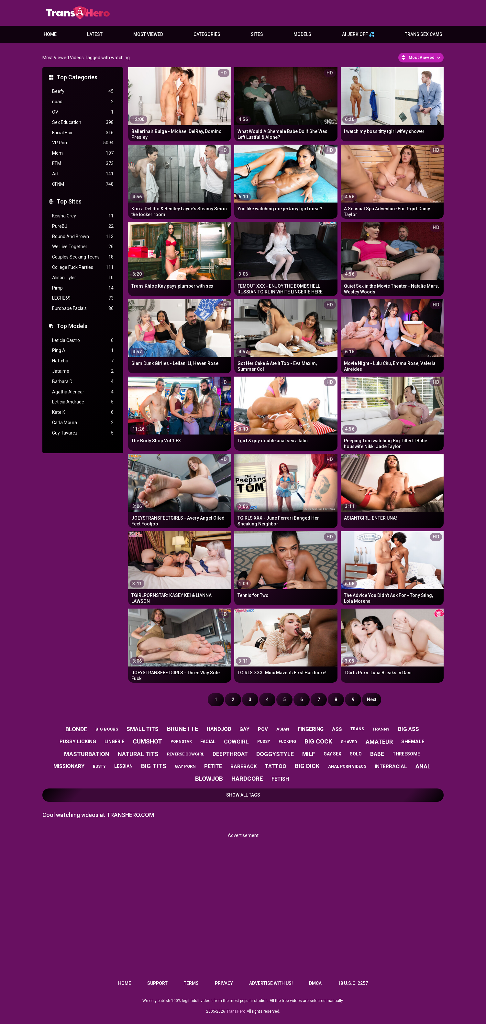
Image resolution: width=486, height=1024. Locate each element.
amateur (379, 741)
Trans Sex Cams (423, 34)
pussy (263, 741)
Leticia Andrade (83, 402)
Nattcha (83, 361)
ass (337, 729)
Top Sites (69, 201)
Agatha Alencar (83, 392)
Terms (191, 983)
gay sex (332, 753)
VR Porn (83, 143)
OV (83, 112)
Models (302, 34)
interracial (391, 766)
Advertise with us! (271, 983)
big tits (153, 766)
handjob (219, 729)
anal (423, 766)
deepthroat (230, 754)
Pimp (83, 288)
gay (244, 729)
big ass (408, 729)
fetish (280, 779)
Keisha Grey (83, 216)
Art (83, 174)
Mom (83, 153)
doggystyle (275, 754)
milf (308, 754)
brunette (182, 728)
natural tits (138, 754)
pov (263, 729)
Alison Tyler (83, 278)
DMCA (315, 983)
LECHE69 (83, 298)
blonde (76, 729)
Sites (257, 34)
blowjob (209, 778)
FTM (83, 163)
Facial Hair (83, 133)
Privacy (224, 983)
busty (99, 766)
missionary (68, 766)
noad (83, 102)
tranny (381, 729)
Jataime (83, 371)
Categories (206, 34)
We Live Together (83, 246)
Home (50, 34)
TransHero (235, 1011)
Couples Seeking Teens (83, 257)
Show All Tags (243, 795)
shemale (413, 741)
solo (356, 753)
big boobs (106, 729)
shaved (349, 741)
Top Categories (77, 77)
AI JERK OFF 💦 (358, 34)
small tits (143, 729)
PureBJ (83, 226)
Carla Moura (83, 422)
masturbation (86, 754)
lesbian (123, 766)
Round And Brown (83, 236)
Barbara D (83, 381)
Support (157, 983)
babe (377, 754)
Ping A (83, 350)
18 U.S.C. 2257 (353, 983)
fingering (311, 729)
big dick (307, 766)
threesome (406, 753)
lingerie (114, 741)
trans (357, 729)
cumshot (147, 741)
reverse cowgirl (185, 754)
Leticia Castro (83, 340)
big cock (318, 741)
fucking (287, 741)
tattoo (275, 766)
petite (213, 766)
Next (371, 699)
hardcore (247, 778)
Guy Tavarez (83, 433)
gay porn (185, 766)
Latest (95, 34)
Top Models (72, 326)
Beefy (83, 91)
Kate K (83, 412)
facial (207, 741)
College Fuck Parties (83, 267)
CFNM (83, 184)
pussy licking (78, 741)
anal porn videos (347, 766)
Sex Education (83, 122)
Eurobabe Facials (83, 308)
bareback (243, 766)
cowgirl (236, 741)
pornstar (181, 741)
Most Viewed (148, 34)
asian (282, 729)
